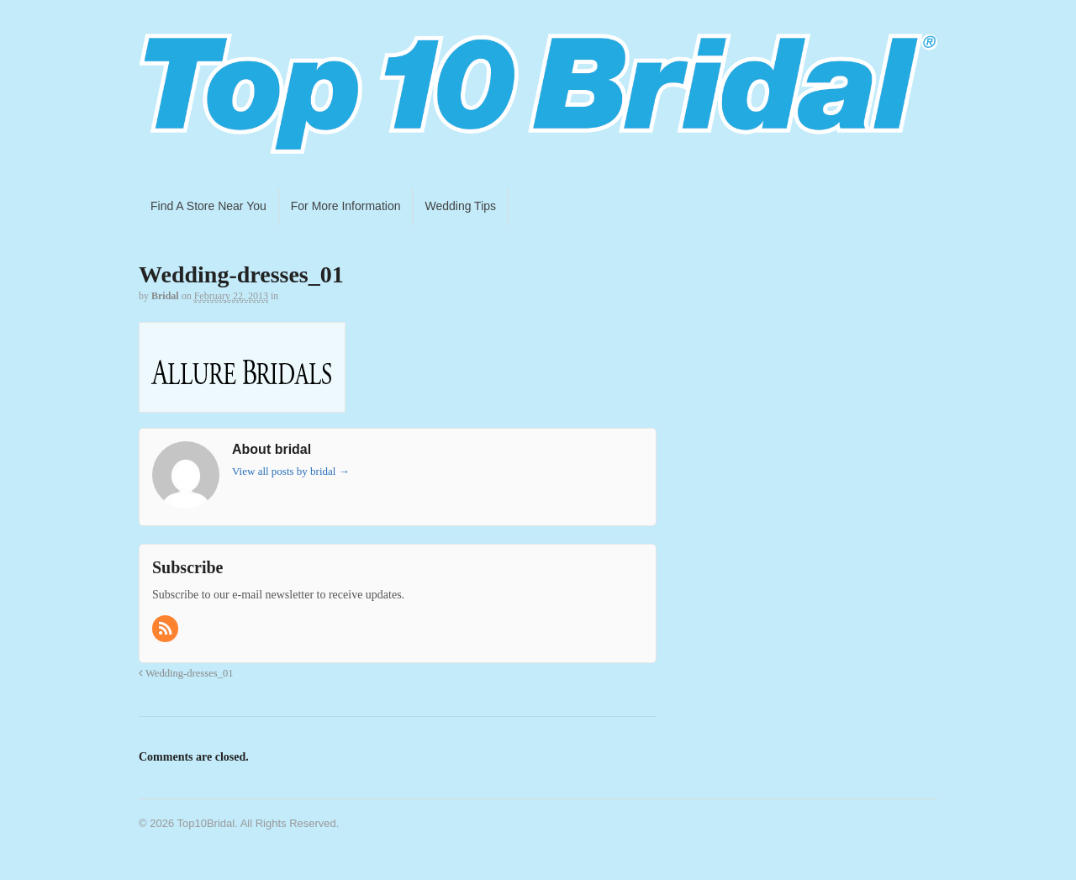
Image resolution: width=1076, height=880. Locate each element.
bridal (165, 296)
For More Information (346, 206)
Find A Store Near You (208, 206)
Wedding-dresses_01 (186, 673)
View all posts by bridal (291, 471)
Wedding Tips (460, 206)
